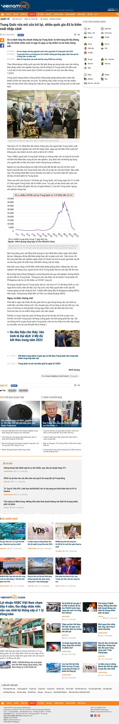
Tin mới (8, 463)
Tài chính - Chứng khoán (50, 19)
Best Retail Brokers (60, 692)
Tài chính (58, 551)
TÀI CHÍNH (40, 14)
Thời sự (6, 507)
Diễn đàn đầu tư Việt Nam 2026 (79, 692)
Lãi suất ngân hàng (95, 689)
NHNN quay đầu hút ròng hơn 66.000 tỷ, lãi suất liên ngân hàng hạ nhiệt (68, 544)
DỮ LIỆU (90, 14)
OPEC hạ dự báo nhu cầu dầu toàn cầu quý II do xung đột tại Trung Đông (34, 478)
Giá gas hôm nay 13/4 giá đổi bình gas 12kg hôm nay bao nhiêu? (12, 543)
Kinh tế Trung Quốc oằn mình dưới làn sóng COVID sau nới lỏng (39, 59)
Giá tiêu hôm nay (80, 689)
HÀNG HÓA (24, 14)
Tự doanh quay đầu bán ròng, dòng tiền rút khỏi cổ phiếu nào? (71, 645)
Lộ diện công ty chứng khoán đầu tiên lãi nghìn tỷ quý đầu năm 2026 (40, 543)
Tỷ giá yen (41, 689)
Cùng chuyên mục (52, 397)
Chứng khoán (8, 471)
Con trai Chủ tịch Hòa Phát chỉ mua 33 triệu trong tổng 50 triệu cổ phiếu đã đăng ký (70, 667)
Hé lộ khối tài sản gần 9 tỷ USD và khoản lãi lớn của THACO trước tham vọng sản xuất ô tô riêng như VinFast (71, 608)
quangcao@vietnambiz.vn (103, 711)
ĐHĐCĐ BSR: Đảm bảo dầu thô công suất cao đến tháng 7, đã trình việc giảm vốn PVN (12, 579)
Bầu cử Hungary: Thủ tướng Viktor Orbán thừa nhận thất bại (62, 444)
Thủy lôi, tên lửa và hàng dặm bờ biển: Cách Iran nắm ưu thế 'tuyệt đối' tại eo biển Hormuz (61, 432)
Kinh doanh (65, 616)
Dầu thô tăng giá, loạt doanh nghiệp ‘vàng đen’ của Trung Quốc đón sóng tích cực (20, 444)
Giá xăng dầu (107, 689)
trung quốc (12, 390)
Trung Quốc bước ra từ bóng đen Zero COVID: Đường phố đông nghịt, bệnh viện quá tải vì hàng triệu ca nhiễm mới (47, 55)
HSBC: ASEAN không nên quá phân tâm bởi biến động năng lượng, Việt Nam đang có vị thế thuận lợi (27, 664)
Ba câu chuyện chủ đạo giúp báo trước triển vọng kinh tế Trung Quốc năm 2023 (45, 51)
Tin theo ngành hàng (95, 21)
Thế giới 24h (17, 19)
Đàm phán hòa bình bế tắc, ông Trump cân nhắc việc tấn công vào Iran (67, 579)
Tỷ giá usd (32, 689)
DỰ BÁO (15, 14)
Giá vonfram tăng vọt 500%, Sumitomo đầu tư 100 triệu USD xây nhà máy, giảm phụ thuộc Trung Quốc (19, 423)
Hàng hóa (7, 482)
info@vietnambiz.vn (14, 720)
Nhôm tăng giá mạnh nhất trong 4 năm (16, 450)
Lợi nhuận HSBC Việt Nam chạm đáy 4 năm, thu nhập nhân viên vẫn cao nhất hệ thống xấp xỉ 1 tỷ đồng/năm (22, 608)
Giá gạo (40, 692)
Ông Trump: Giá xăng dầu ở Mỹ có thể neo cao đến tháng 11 (60, 424)
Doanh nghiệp (4, 586)
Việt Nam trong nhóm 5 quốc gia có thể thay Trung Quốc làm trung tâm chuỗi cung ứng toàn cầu (48, 357)
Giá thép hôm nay (9, 692)
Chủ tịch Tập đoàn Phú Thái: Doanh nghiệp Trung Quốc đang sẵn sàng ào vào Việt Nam (20, 432)
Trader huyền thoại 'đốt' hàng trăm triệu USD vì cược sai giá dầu (60, 438)
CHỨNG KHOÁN (58, 14)
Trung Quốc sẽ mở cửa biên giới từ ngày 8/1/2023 (39, 364)
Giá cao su (48, 692)
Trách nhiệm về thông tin (11, 722)
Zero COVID (23, 390)
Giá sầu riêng (21, 692)
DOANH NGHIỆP (70, 14)
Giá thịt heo (32, 692)
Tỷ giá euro (50, 689)
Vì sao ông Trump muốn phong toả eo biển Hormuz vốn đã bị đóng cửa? (62, 451)
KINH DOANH (81, 14)
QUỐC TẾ (32, 14)
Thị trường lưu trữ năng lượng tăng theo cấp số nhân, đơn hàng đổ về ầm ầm (19, 438)
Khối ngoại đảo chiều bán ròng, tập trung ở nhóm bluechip (106, 626)
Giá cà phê (69, 689)
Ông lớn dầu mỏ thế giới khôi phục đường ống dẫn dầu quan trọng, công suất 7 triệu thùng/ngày (40, 579)
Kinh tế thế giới (30, 19)
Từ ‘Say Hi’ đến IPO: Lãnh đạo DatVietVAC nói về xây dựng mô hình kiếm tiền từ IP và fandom (40, 490)
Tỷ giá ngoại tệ (22, 689)
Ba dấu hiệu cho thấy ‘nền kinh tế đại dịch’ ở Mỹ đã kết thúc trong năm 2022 (27, 336)
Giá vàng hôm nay (9, 689)
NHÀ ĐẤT (48, 14)
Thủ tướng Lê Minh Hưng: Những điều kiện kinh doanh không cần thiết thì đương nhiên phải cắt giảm (41, 502)
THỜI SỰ (8, 14)
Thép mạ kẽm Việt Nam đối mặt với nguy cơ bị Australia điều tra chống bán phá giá (71, 628)
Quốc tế (5, 19)
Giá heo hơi (60, 689)
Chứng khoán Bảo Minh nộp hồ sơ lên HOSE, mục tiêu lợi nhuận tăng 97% (35, 468)
